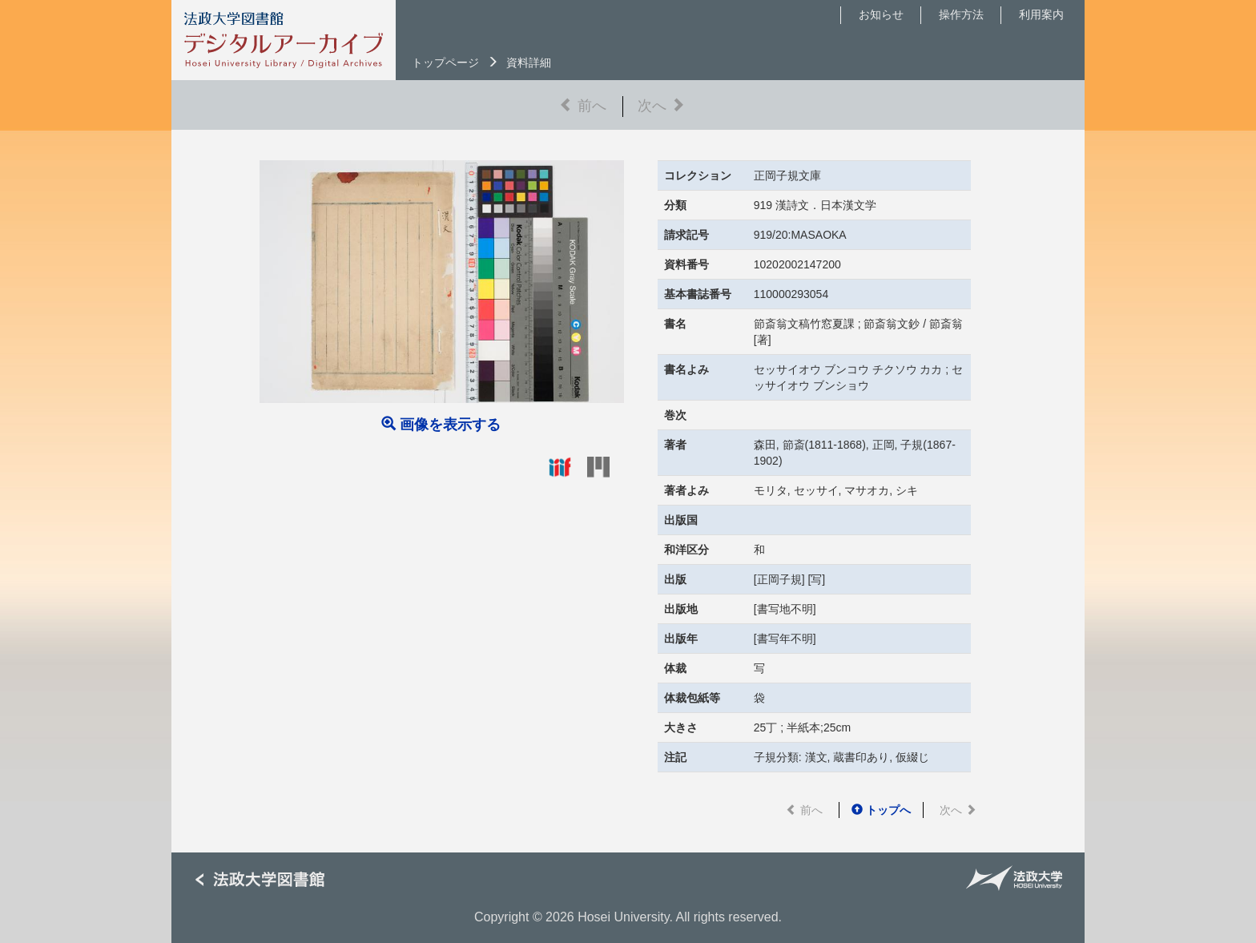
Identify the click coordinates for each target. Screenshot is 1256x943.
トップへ (881, 810)
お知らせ (881, 14)
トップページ (445, 62)
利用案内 (1041, 14)
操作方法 (961, 14)
